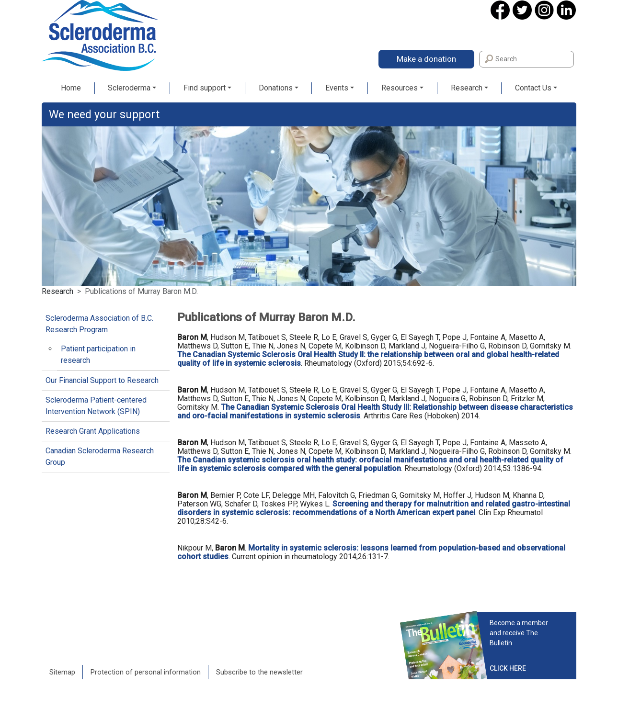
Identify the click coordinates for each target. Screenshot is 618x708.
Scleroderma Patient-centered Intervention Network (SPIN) (96, 405)
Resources (399, 87)
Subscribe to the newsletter (259, 672)
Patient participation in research (98, 354)
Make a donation (426, 59)
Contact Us (533, 87)
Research (466, 87)
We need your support (104, 114)
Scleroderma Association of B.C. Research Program (99, 324)
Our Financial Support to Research (102, 380)
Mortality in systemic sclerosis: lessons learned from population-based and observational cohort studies (371, 552)
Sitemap (62, 672)
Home (71, 87)
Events (336, 87)
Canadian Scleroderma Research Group (100, 456)
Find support (204, 87)
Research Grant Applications (93, 431)
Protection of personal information (146, 672)
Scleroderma (129, 87)
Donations (276, 87)
